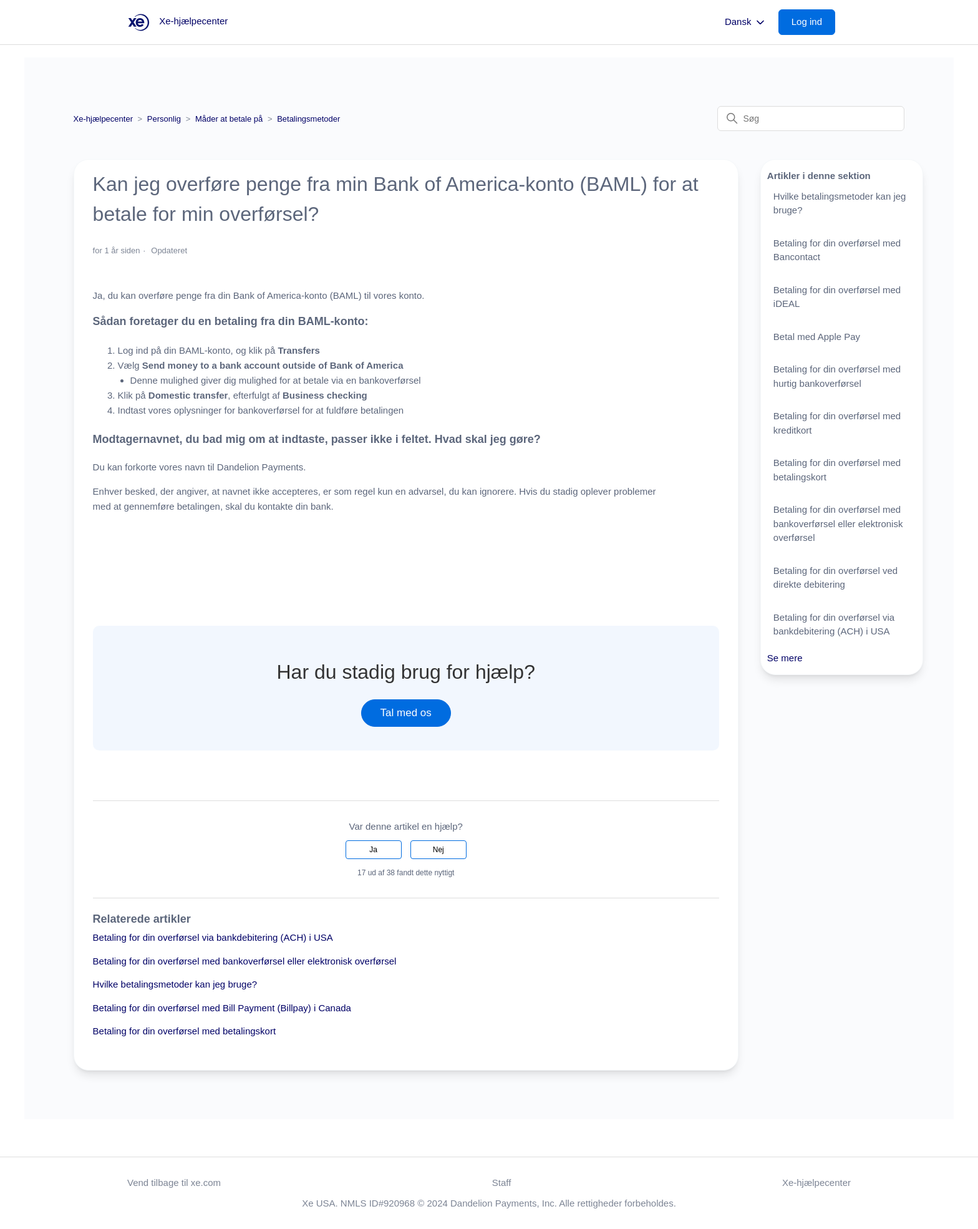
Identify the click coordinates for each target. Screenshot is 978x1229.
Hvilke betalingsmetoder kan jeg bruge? (175, 984)
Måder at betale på (229, 119)
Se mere (785, 658)
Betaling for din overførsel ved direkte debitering (835, 577)
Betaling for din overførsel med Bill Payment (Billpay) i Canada (222, 1008)
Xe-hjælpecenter (103, 119)
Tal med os (406, 713)
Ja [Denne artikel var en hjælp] (373, 849)
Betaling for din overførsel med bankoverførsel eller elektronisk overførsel (245, 961)
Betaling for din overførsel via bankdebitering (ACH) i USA (213, 937)
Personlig (164, 119)
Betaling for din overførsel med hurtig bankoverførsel (837, 376)
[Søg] (810, 118)
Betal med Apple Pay (816, 336)
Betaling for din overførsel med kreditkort (837, 422)
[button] (813, 22)
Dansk (746, 22)
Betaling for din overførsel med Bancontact (837, 250)
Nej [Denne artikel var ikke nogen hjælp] (438, 849)
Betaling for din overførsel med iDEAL (837, 296)
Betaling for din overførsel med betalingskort (184, 1031)
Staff (501, 1182)
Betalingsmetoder (308, 119)
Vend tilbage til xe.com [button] (174, 1182)
